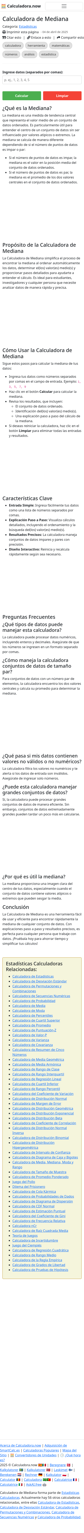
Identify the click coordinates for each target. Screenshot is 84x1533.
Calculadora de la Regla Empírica (37, 1260)
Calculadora (33, 1479)
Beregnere (58, 1465)
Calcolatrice (9, 1484)
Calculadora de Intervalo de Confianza (41, 1152)
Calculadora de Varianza (30, 1040)
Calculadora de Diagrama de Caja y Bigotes (45, 1157)
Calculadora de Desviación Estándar (39, 981)
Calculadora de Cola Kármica (34, 1191)
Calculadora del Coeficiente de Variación (42, 1093)
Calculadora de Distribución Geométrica (42, 1108)
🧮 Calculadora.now (21, 6)
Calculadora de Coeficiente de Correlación (44, 1123)
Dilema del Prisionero (28, 1186)
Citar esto (11, 37)
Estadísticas (28, 26)
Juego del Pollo (23, 1181)
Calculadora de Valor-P (29, 1035)
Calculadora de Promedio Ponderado (40, 1177)
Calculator (7, 1479)
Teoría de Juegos (25, 1235)
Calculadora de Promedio (31, 1025)
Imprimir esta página (20, 32)
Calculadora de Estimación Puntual (38, 1211)
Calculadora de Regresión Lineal (36, 1079)
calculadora (13, 45)
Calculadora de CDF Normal (33, 1206)
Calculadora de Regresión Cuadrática (40, 1250)
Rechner (31, 1474)
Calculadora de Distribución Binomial (40, 1137)
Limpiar (62, 96)
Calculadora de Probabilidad (33, 1001)
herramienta (36, 45)
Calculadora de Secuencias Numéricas (41, 996)
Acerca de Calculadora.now (20, 1445)
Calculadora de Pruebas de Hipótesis (40, 1270)
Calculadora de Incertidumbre (35, 1240)
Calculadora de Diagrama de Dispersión (42, 1201)
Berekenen (8, 1474)
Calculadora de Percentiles (32, 1015)
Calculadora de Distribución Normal (39, 1098)
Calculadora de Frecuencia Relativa (38, 1221)
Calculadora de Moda (28, 1010)
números (11, 54)
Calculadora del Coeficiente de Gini (38, 1216)
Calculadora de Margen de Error (36, 1103)
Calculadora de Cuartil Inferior (35, 1084)
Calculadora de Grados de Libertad (38, 1265)
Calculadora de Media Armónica (36, 1064)
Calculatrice (63, 1479)
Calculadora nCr (24, 1226)
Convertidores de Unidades (36, 1455)
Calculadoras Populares (41, 1450)
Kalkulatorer (36, 1470)
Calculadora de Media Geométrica (38, 1059)
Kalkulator (54, 1474)
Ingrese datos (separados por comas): (32, 72)
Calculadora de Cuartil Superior (36, 1020)
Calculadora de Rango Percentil (36, 1089)
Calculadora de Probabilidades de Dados (43, 1196)
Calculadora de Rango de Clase (35, 1069)
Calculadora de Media (28, 1005)
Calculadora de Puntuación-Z (34, 1030)
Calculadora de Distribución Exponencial (43, 1113)
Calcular (21, 96)
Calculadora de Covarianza (32, 1045)
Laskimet (61, 1470)
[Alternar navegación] (64, 6)
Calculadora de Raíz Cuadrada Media (40, 1230)
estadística (48, 54)
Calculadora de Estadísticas (33, 976)
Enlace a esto (39, 37)
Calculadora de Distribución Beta (37, 1118)
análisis (29, 54)
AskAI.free (33, 1484)
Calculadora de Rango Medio (34, 1255)
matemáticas (61, 45)
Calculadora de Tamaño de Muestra (39, 1172)
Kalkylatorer (9, 1470)
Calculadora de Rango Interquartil (38, 1074)
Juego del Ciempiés (26, 1245)
